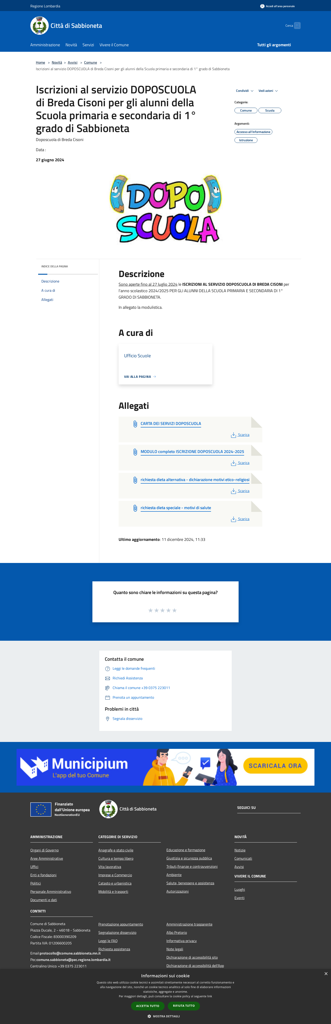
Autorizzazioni (177, 891)
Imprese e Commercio (115, 875)
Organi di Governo (44, 850)
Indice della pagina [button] (54, 266)
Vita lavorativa (109, 866)
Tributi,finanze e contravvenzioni (192, 866)
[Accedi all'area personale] (277, 6)
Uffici (34, 866)
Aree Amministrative (46, 858)
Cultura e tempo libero (115, 858)
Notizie (239, 850)
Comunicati (243, 858)
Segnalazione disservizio (117, 932)
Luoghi (239, 889)
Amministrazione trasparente (189, 924)
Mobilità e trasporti (113, 891)
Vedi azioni (269, 91)
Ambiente (174, 874)
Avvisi (72, 62)
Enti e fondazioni (43, 875)
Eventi (239, 897)
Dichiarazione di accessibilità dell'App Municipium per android (195, 969)
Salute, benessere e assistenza (190, 883)
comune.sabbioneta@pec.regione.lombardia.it (74, 959)
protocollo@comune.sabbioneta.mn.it (70, 953)
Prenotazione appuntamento (120, 924)
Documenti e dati (43, 900)
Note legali (174, 949)
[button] (165, 1016)
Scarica (239, 434)
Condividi (245, 91)
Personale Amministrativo (50, 891)
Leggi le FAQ (108, 940)
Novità (57, 62)
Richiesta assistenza (114, 949)
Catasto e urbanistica (114, 883)
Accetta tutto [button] (147, 1006)
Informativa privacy (181, 940)
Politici (35, 883)
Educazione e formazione (185, 850)
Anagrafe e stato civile (115, 850)
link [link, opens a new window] (209, 996)
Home (40, 62)
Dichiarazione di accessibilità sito (192, 957)
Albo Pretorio (176, 932)
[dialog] (165, 996)
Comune (90, 62)
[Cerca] (295, 25)
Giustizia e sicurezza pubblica (189, 858)
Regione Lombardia (45, 6)
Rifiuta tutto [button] (184, 1006)
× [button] (326, 974)
